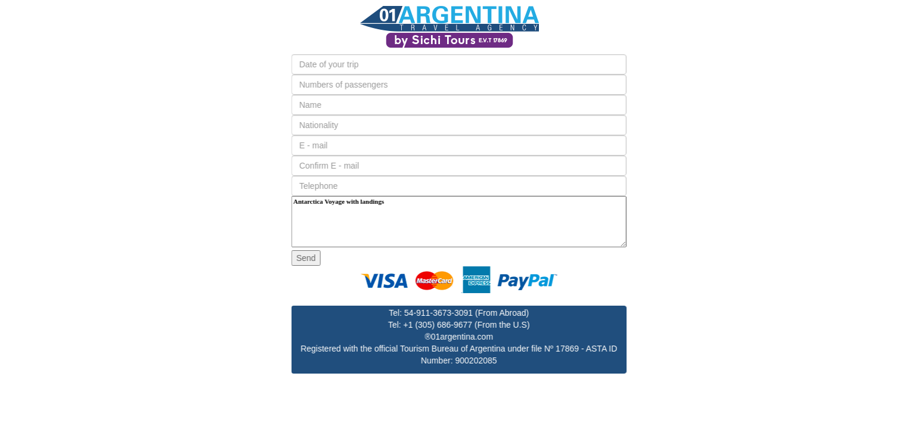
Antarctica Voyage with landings (484, 221)
